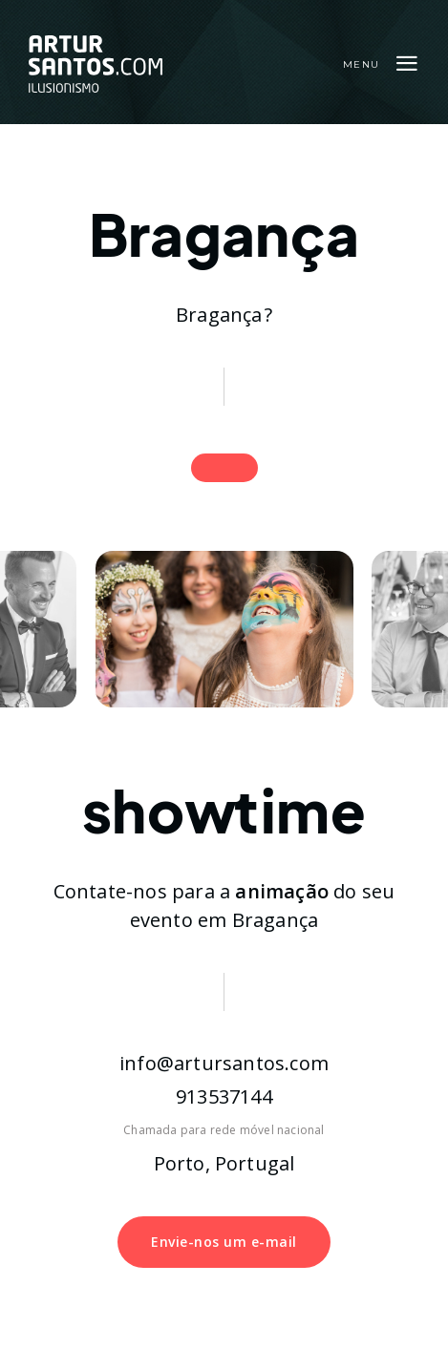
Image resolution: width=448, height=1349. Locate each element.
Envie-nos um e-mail (224, 1242)
